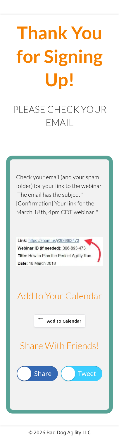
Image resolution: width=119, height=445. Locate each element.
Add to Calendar (59, 321)
